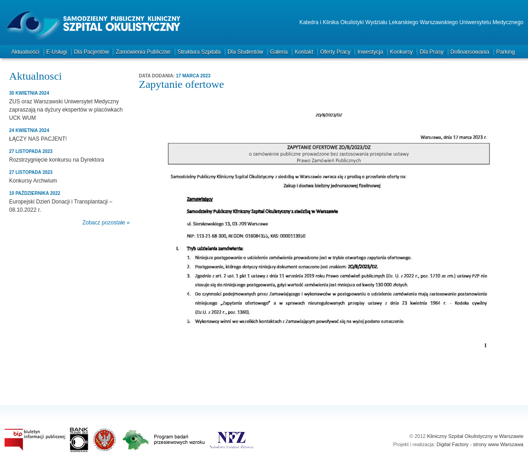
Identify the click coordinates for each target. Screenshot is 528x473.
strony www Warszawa (498, 444)
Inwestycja (370, 52)
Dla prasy (431, 52)
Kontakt (303, 52)
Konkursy (401, 52)
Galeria (279, 52)
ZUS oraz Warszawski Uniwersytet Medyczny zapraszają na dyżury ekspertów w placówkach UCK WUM (65, 109)
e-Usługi (56, 52)
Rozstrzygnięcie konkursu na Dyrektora (56, 160)
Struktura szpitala (199, 52)
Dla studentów (245, 52)
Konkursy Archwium (33, 181)
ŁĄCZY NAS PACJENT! (38, 139)
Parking (505, 52)
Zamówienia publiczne (143, 52)
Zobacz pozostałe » (106, 222)
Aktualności (25, 52)
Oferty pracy (335, 52)
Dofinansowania (470, 52)
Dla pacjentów (91, 52)
